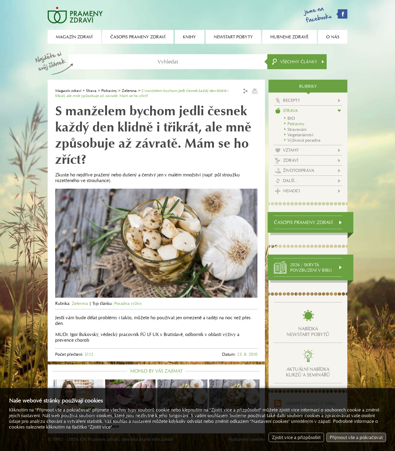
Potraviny (109, 90)
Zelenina (129, 90)
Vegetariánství (300, 134)
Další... (290, 180)
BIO (291, 118)
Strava (91, 90)
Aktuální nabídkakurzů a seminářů (308, 372)
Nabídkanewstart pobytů (308, 331)
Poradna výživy (128, 303)
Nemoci (291, 190)
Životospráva (298, 170)
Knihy (189, 37)
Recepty (291, 100)
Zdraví (290, 160)
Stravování (296, 129)
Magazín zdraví (68, 90)
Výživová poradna (303, 140)
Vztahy (291, 150)
